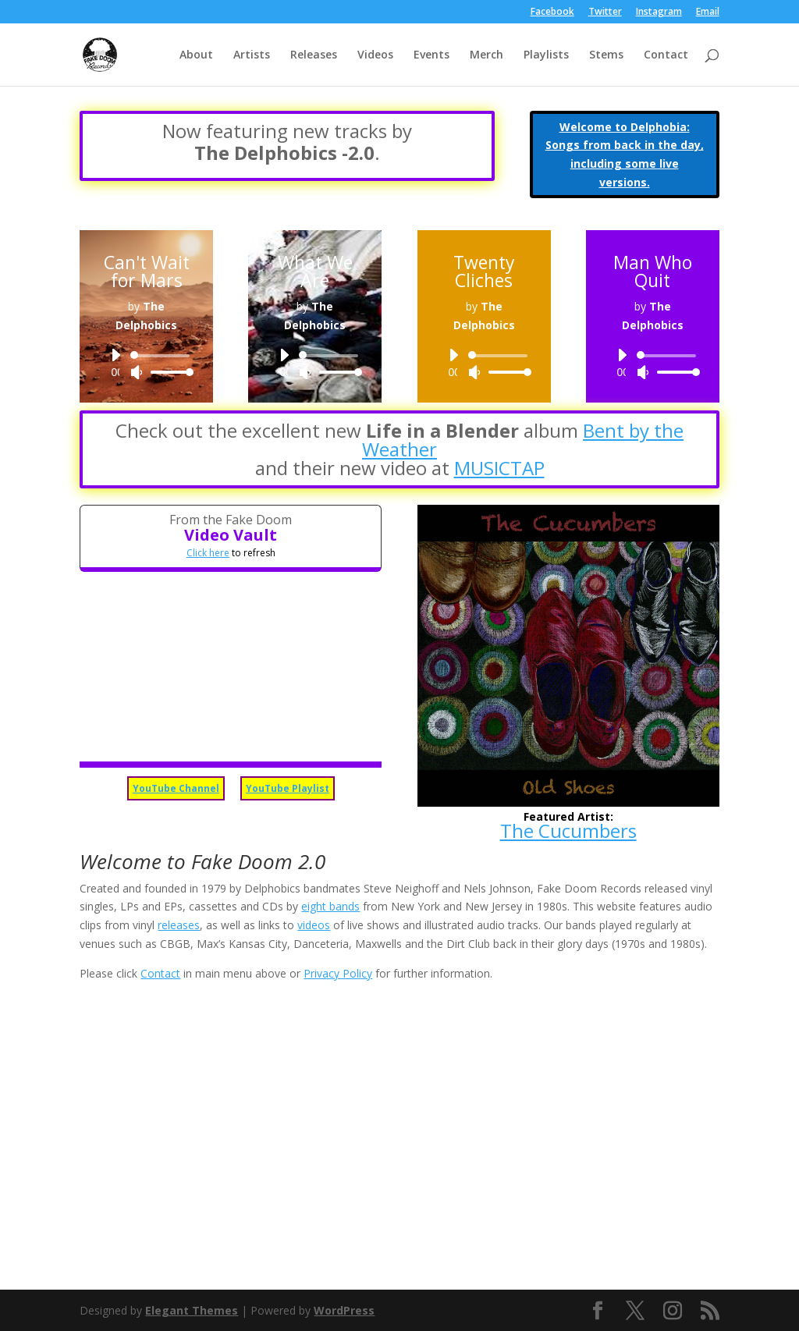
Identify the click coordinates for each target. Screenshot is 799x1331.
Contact (666, 55)
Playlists (546, 55)
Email (707, 12)
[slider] (163, 355)
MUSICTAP (499, 468)
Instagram (659, 12)
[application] (146, 363)
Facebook (552, 12)
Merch (486, 55)
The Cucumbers (568, 830)
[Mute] (137, 372)
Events (431, 55)
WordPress (344, 1310)
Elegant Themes (191, 1310)
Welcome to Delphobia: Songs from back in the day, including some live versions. (624, 154)
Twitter (605, 12)
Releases (313, 55)
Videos (375, 55)
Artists (251, 55)
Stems (606, 55)
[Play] (115, 355)
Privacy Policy (338, 973)
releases (179, 925)
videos (313, 925)
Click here (207, 552)
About (196, 55)
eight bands (330, 906)
